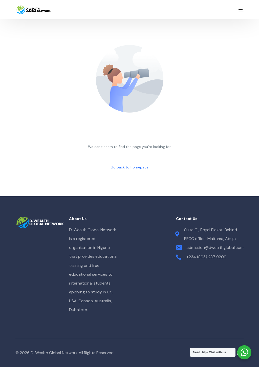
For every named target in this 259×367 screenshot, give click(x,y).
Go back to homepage (129, 167)
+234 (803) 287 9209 (206, 257)
